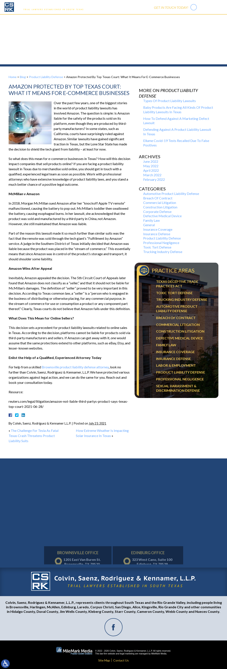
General (149, 225)
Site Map (104, 660)
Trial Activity (131, 19)
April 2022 (151, 170)
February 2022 (154, 179)
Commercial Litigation (159, 202)
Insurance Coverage (157, 229)
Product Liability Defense (46, 77)
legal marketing (127, 653)
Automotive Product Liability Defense (171, 193)
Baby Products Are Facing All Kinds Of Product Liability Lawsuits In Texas (178, 109)
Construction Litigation (160, 207)
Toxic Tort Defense (157, 247)
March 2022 (152, 175)
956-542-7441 (211, 7)
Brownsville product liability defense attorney (75, 367)
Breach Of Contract (157, 198)
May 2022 (150, 166)
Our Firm (85, 19)
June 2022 (150, 161)
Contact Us (154, 19)
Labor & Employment (176, 365)
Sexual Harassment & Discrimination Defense (178, 388)
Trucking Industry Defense (162, 252)
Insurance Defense (156, 234)
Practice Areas (107, 19)
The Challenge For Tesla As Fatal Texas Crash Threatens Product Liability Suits (33, 435)
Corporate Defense (157, 211)
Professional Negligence (161, 243)
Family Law (151, 220)
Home (69, 19)
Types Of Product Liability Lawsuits (169, 101)
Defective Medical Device (162, 216)
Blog (23, 77)
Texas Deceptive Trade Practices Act (177, 283)
